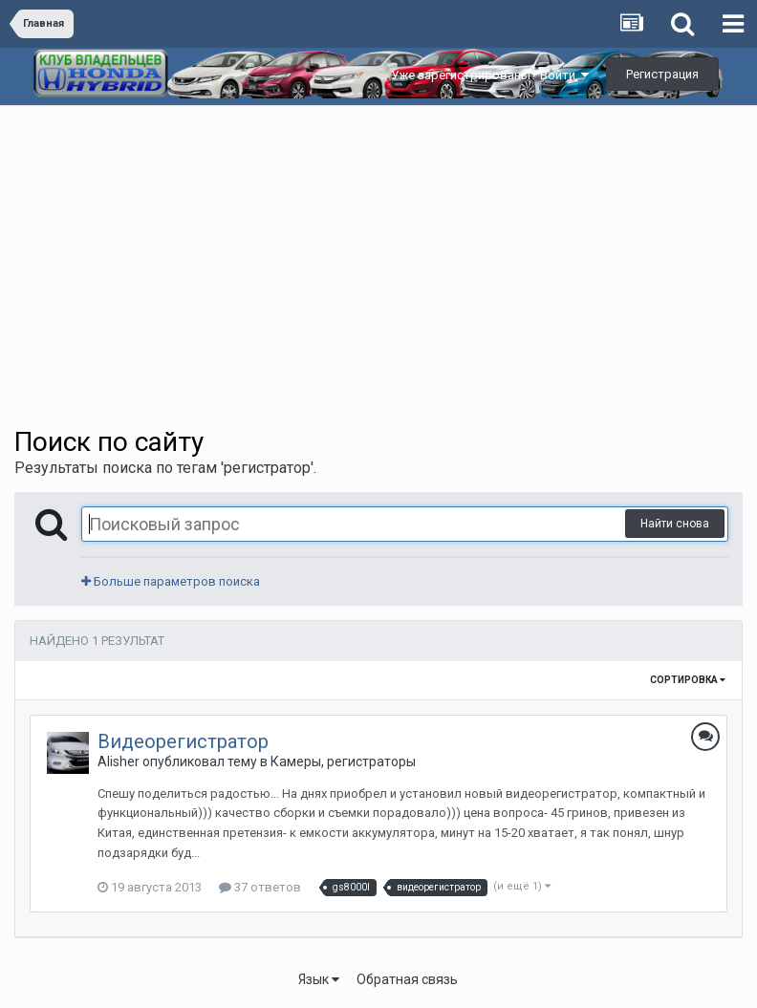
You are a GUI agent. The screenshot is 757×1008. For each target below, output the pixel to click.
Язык (318, 979)
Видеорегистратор (183, 741)
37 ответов (260, 887)
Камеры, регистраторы (343, 761)
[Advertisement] (378, 249)
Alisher (118, 761)
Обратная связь (407, 979)
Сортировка (687, 680)
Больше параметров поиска (170, 581)
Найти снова (674, 523)
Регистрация (662, 74)
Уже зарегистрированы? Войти (490, 75)
